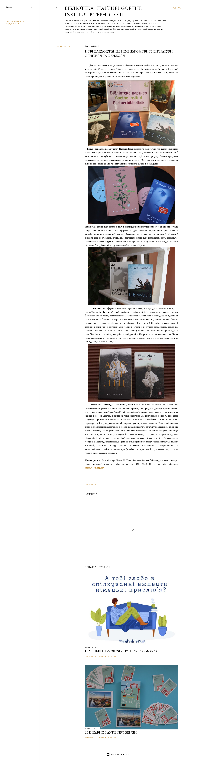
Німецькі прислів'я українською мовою (122, 651)
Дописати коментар (107, 656)
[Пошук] (177, 8)
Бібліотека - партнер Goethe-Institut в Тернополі (104, 11)
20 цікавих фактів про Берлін (111, 732)
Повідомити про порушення (14, 22)
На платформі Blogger (118, 754)
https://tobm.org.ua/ (94, 468)
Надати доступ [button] (62, 46)
